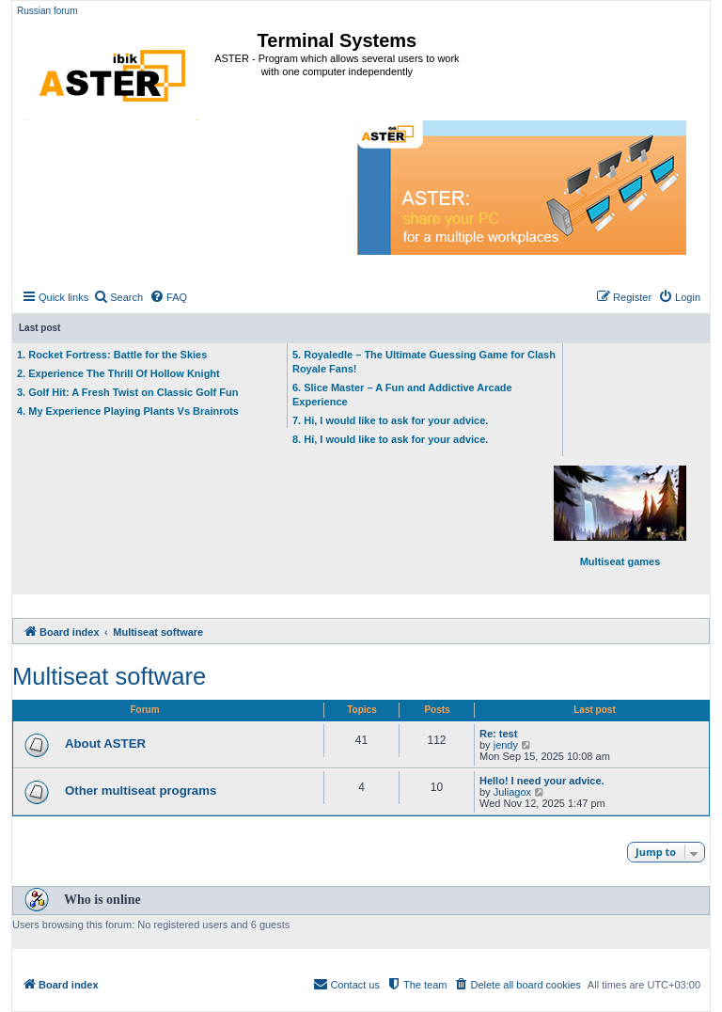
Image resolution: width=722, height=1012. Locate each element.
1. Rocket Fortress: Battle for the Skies (112, 354)
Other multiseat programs (140, 790)
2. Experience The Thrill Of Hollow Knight (118, 373)
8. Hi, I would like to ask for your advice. (390, 439)
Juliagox (512, 792)
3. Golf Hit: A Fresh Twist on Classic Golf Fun (128, 392)
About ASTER (105, 743)
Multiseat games (620, 516)
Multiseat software (109, 676)
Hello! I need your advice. (541, 780)
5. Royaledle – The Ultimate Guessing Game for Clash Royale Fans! (424, 361)
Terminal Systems (337, 40)
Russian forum (47, 11)
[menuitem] (118, 297)
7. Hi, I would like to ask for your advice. (390, 420)
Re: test (498, 733)
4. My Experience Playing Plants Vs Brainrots (128, 411)
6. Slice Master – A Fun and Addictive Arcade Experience (402, 394)
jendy (506, 745)
